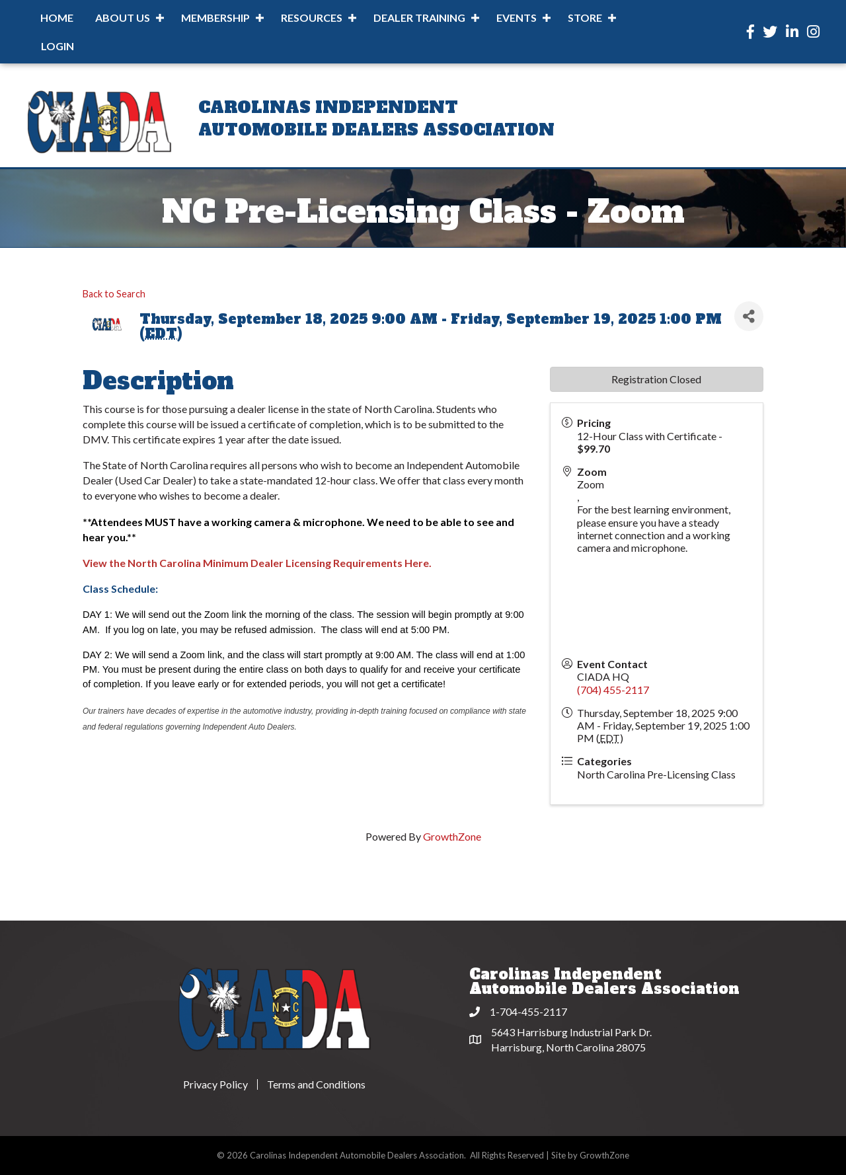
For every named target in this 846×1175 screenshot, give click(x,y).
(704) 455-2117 (613, 689)
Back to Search (114, 293)
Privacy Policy (215, 1084)
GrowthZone (452, 836)
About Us (122, 17)
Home (56, 17)
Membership (215, 17)
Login (57, 46)
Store (585, 17)
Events (516, 17)
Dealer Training (419, 17)
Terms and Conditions (316, 1084)
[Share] (748, 316)
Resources (311, 17)
